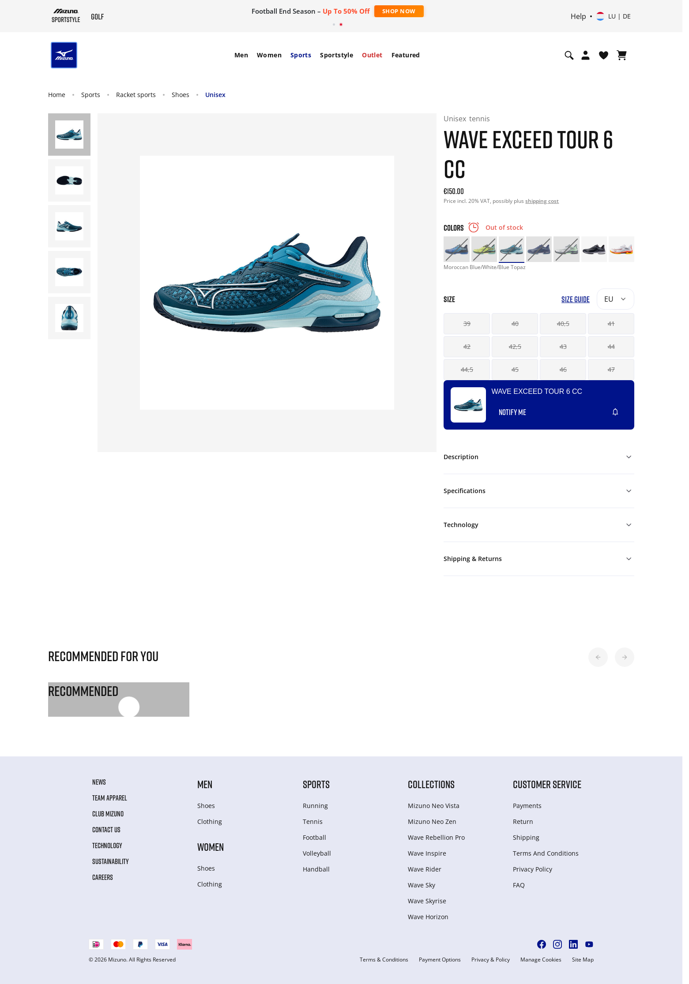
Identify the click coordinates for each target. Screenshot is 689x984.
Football (314, 837)
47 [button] (611, 369)
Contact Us (106, 829)
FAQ (519, 885)
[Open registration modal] (585, 55)
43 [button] (563, 346)
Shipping (526, 837)
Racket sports (136, 94)
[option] (456, 249)
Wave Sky (421, 885)
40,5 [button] (563, 323)
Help (578, 16)
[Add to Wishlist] (623, 408)
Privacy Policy (532, 869)
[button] (598, 657)
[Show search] (569, 55)
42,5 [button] (515, 346)
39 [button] (467, 323)
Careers (102, 877)
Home (56, 94)
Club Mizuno (108, 813)
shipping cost (542, 201)
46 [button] (563, 369)
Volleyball (317, 853)
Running (315, 805)
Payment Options (440, 960)
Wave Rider (424, 869)
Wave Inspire (427, 853)
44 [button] (611, 346)
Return (523, 821)
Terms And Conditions (546, 853)
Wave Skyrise (427, 901)
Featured (406, 55)
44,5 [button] (467, 369)
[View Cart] (622, 55)
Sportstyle (336, 55)
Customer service (547, 784)
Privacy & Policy (490, 960)
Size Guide (575, 299)
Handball (316, 869)
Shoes (180, 94)
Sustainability (110, 861)
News (99, 782)
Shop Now (399, 11)
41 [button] (611, 323)
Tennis (313, 821)
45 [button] (515, 369)
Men (241, 55)
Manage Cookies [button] (540, 960)
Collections (431, 784)
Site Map (583, 960)
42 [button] (467, 346)
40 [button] (515, 323)
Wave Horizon (428, 917)
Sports (300, 55)
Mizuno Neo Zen (432, 821)
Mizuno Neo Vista (433, 805)
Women (269, 55)
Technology (107, 845)
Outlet (372, 55)
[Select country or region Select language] (613, 16)
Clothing (209, 821)
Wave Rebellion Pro (436, 837)
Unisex (215, 94)
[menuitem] (241, 55)
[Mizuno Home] (66, 15)
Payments (527, 805)
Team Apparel (109, 797)
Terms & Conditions (384, 960)
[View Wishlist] (604, 55)
